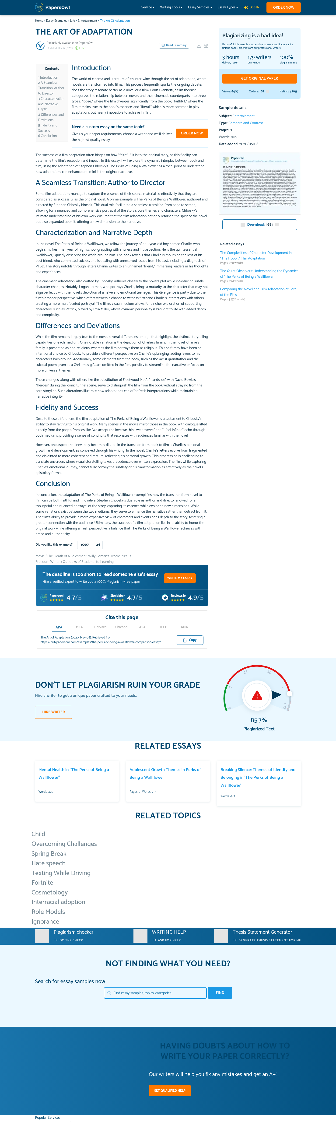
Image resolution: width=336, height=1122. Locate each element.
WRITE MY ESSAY (180, 578)
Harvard (101, 627)
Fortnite (42, 882)
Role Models (48, 912)
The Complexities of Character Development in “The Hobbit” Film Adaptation (256, 256)
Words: (228, 137)
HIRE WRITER (53, 712)
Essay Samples (197, 7)
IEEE (164, 627)
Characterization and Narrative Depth (51, 104)
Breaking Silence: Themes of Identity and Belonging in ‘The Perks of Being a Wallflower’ (257, 777)
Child (38, 834)
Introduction (48, 78)
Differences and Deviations (51, 117)
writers (259, 57)
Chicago (122, 627)
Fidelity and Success (47, 128)
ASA (143, 627)
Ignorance (45, 921)
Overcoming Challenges (64, 844)
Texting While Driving (61, 873)
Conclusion (47, 136)
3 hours (230, 57)
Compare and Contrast (245, 123)
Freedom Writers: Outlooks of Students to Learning (75, 562)
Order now (283, 7)
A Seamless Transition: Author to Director (51, 88)
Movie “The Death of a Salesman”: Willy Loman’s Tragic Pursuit (84, 556)
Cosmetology (50, 892)
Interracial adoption (58, 902)
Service (145, 7)
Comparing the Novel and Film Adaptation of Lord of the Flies (258, 292)
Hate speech (49, 863)
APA (59, 627)
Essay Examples (56, 21)
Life (72, 21)
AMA (185, 627)
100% (286, 57)
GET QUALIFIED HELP (170, 1091)
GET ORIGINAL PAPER (259, 78)
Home (39, 21)
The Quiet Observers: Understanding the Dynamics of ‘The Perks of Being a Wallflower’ (259, 274)
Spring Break (49, 854)
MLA (80, 627)
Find (220, 993)
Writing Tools (169, 7)
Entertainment (87, 21)
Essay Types (225, 7)
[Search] (155, 993)
